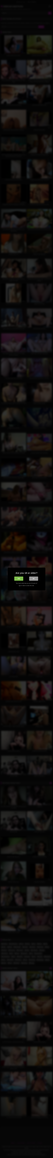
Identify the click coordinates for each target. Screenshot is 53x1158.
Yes (19, 578)
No (34, 578)
